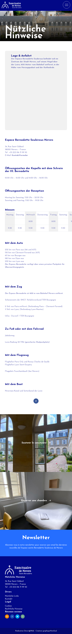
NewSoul (53, 631)
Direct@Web (29, 631)
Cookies (8, 606)
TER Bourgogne (27, 316)
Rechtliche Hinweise (13, 609)
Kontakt (8, 599)
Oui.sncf (14, 316)
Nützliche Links (12, 596)
